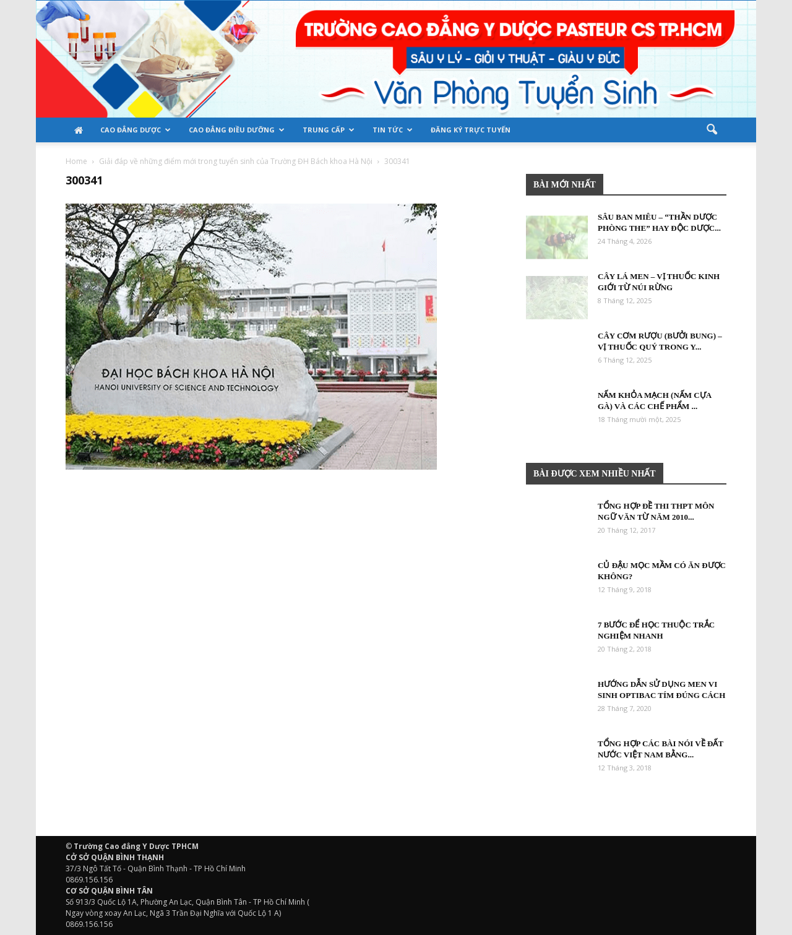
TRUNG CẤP (329, 129)
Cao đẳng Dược (135, 129)
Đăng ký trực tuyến (470, 129)
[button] (711, 130)
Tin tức (392, 129)
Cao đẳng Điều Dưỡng (237, 129)
